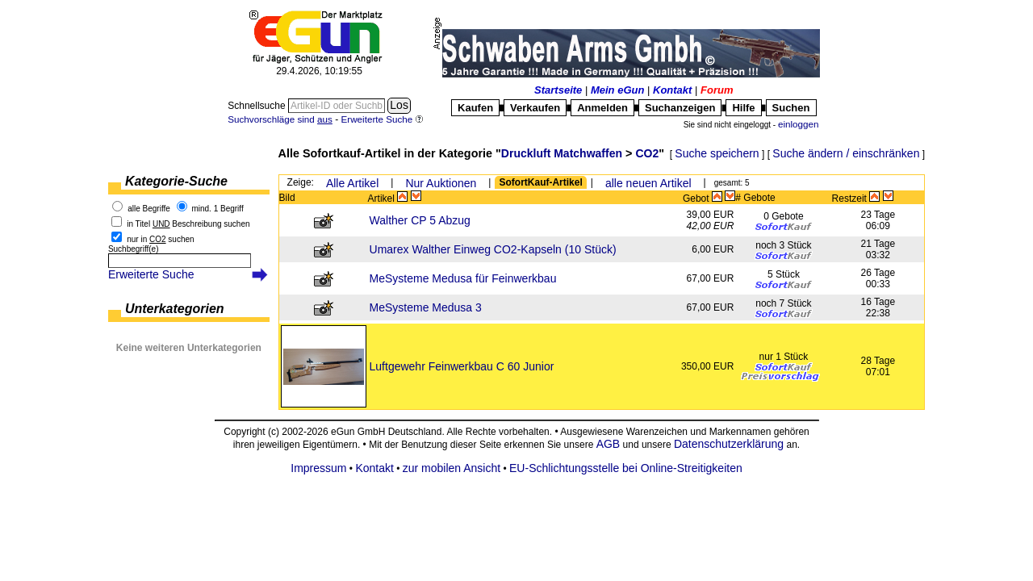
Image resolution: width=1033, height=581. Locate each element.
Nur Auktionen (440, 183)
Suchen (791, 108)
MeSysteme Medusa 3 (426, 307)
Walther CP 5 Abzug (420, 220)
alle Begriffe (149, 208)
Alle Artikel (352, 183)
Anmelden (602, 108)
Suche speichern (717, 153)
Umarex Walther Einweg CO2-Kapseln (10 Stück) (493, 249)
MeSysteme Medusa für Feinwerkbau (463, 278)
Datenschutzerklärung (729, 443)
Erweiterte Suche (151, 274)
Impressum (318, 468)
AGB (608, 443)
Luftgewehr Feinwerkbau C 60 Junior (462, 366)
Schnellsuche (258, 105)
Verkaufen (535, 108)
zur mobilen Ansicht (451, 468)
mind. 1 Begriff (217, 208)
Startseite (558, 90)
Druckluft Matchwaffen (561, 153)
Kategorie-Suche (176, 181)
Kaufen (475, 108)
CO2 (647, 153)
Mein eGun (617, 90)
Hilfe (743, 108)
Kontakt (672, 90)
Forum (717, 90)
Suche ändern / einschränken (845, 153)
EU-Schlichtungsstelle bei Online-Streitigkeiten (625, 468)
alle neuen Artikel (648, 183)
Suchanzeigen (680, 108)
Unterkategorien (174, 309)
